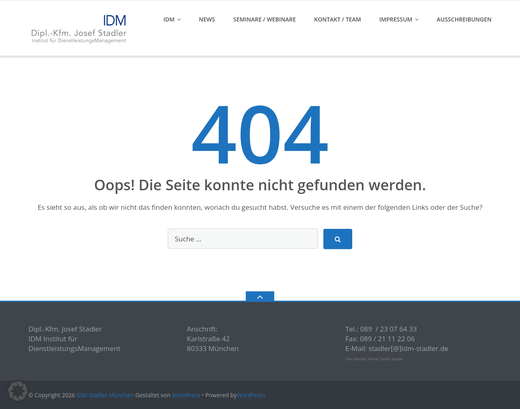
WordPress (250, 395)
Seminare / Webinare (264, 19)
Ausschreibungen (464, 19)
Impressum (395, 19)
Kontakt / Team (337, 19)
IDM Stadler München (105, 395)
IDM (168, 19)
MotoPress (186, 395)
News (207, 19)
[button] (18, 391)
